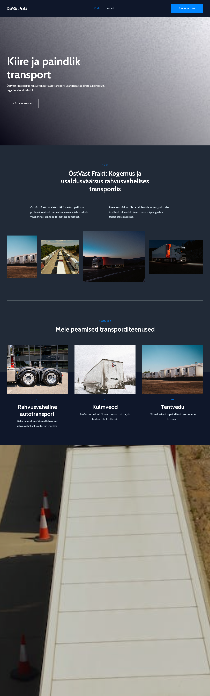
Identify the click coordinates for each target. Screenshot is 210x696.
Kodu (98, 8)
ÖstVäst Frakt (17, 8)
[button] (187, 8)
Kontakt (110, 8)
